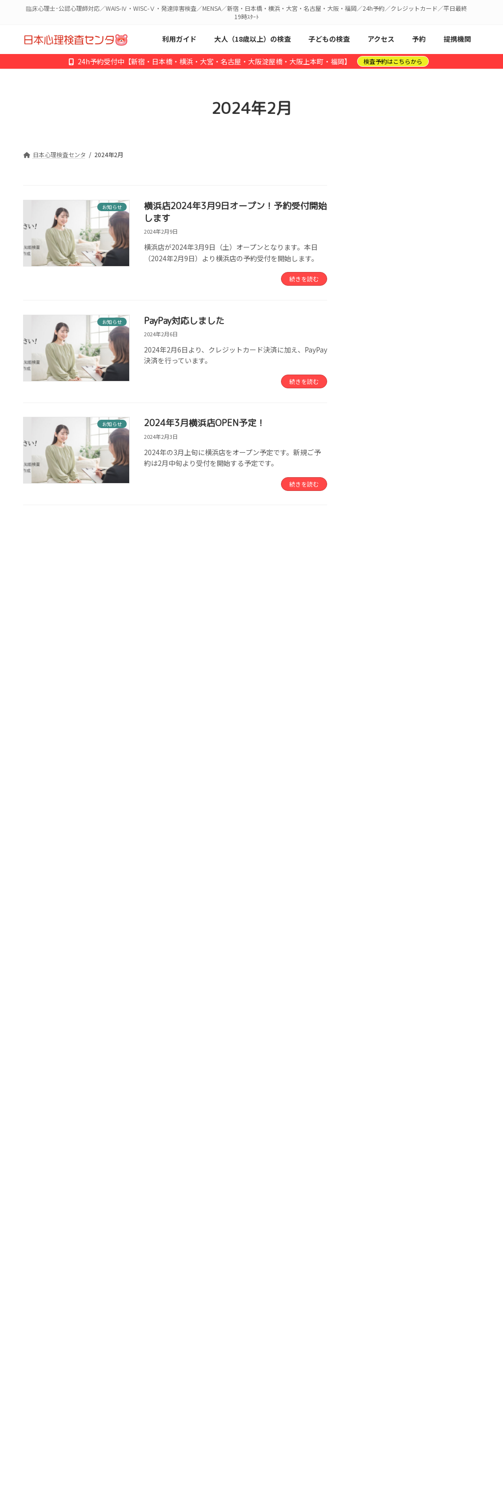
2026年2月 (376, 932)
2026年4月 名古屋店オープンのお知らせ (441, 329)
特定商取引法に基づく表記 (75, 1326)
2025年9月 (376, 1012)
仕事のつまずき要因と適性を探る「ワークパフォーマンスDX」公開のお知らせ (440, 637)
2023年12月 (378, 1251)
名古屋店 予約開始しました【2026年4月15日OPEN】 (441, 278)
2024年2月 (376, 1231)
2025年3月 (376, 1072)
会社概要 (319, 1319)
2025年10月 (378, 992)
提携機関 (204, 1319)
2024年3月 (376, 1211)
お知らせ (373, 844)
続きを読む (304, 278)
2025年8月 (376, 1031)
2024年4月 (376, 1191)
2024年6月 (376, 1151)
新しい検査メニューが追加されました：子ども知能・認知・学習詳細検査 (439, 749)
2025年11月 (378, 972)
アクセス (153, 1319)
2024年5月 (376, 1171)
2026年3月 (376, 912)
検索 (457, 196)
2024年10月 (378, 1111)
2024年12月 (378, 1091)
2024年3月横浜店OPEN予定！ (204, 423)
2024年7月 (376, 1131)
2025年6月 (376, 1052)
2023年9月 (376, 1271)
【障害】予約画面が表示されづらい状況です (439, 692)
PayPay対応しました (184, 321)
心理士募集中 (261, 1319)
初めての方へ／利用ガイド (75, 1319)
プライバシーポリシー (390, 1319)
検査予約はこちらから (392, 61)
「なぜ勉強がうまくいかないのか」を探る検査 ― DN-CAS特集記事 (440, 380)
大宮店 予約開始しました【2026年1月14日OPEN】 (440, 436)
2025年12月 (378, 952)
